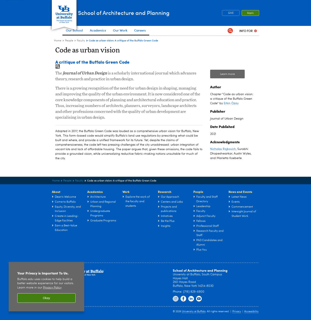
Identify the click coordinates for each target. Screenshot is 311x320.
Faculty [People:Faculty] (81, 40)
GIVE (231, 13)
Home (57, 40)
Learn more (227, 74)
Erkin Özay (231, 103)
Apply (250, 13)
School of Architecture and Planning (147, 12)
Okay (46, 298)
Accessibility (251, 311)
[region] (46, 286)
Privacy (236, 311)
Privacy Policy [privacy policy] (52, 287)
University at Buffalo (194, 311)
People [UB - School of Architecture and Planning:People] (69, 40)
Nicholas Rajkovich (223, 149)
